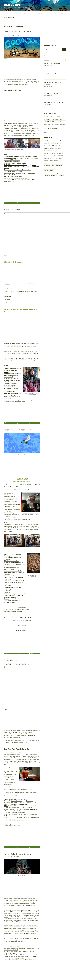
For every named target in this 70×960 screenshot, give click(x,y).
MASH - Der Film (58, 158)
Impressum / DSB (59, 13)
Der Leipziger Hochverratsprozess (13, 536)
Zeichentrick (47, 178)
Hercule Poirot (53, 148)
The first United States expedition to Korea (14, 534)
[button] (10, 203)
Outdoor (52, 163)
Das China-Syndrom (29, 773)
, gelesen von (15, 574)
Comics (46, 143)
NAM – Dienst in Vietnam (19, 163)
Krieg (50, 155)
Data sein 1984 (16, 569)
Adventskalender (48, 140)
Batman (62, 140)
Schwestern (57, 168)
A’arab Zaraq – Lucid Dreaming (12, 580)
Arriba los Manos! (50, 74)
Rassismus (46, 168)
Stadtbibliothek (15, 767)
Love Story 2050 (22, 605)
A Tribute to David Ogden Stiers (12, 758)
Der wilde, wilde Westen (52, 128)
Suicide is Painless (11, 919)
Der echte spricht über (20, 156)
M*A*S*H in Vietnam (12, 210)
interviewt (14, 176)
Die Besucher (7, 565)
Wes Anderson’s (12, 379)
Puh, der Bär (7, 572)
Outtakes (58, 163)
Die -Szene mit (13, 171)
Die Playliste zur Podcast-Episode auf (15, 178)
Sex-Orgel (19, 777)
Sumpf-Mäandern (49, 13)
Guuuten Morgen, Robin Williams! (17, 31)
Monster (46, 160)
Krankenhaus (60, 153)
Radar (52, 165)
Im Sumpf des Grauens (49, 150)
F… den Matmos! (10, 640)
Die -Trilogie (9, 549)
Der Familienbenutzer (9, 582)
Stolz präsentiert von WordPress (22, 956)
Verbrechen (47, 175)
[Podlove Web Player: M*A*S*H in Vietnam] (22, 252)
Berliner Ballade (22, 587)
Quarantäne (47, 165)
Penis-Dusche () (13, 562)
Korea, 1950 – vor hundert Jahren (17, 410)
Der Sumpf (12, 4)
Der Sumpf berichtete (16, 161)
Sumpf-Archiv (39, 13)
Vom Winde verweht (51, 93)
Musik (51, 160)
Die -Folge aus (13, 575)
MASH (51, 158)
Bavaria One (7, 570)
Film (21, 914)
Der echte (10, 363)
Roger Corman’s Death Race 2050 (22, 600)
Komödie (46, 153)
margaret (46, 158)
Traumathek (32, 768)
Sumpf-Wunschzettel (9, 17)
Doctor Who (51, 145)
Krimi (54, 155)
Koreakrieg (52, 153)
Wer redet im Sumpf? (21, 13)
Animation (56, 140)
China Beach (7, 161)
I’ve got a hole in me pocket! (11, 564)
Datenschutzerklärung (8, 956)
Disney (45, 145)
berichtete (28, 379)
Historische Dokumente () (14, 560)
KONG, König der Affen (22, 610)
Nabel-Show (57, 160)
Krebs (45, 155)
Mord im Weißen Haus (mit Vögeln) (54, 119)
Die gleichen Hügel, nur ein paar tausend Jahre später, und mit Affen (21, 916)
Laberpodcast (60, 155)
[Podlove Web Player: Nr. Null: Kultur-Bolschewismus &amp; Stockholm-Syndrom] (22, 846)
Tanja (45, 121)
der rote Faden (58, 143)
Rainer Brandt (59, 165)
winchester (61, 175)
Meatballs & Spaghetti (10, 577)
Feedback (31, 13)
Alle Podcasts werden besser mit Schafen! (14, 381)
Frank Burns (59, 145)
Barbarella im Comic (9, 777)
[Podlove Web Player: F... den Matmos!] (22, 679)
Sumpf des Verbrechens (49, 173)
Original (34, 165)
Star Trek (46, 170)
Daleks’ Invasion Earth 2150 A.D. (12, 567)
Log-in (45, 55)
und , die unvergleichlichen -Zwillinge (17, 170)
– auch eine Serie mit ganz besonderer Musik (12, 355)
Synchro (58, 173)
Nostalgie (46, 163)
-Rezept (7, 559)
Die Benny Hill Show (24, 918)
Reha (52, 168)
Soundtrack (22, 780)
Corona (51, 143)
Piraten (6, 775)
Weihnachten (54, 175)
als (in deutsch (15, 165)
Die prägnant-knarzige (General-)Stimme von (19, 173)
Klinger (57, 150)
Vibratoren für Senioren (10, 772)
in (10, 175)
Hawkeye (46, 148)
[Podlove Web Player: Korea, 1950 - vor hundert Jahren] (22, 445)
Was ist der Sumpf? (8, 13)
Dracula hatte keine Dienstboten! (54, 116)
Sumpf (51, 170)
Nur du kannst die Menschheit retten (13, 550)
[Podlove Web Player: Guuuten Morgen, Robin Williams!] (22, 69)
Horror (59, 148)
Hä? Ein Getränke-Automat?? (11, 358)
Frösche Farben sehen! (11, 547)
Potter (63, 163)
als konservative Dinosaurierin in (12, 350)
